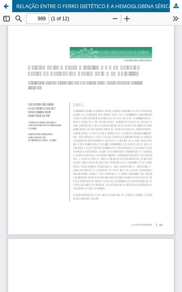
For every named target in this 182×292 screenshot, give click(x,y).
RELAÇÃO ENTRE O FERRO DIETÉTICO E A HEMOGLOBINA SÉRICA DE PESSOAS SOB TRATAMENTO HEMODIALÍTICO (99, 6)
